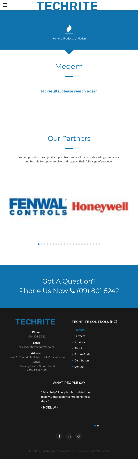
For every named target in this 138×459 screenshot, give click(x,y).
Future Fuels (82, 354)
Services (79, 342)
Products (68, 38)
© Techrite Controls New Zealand (51, 451)
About (78, 348)
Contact (79, 366)
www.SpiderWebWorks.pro (93, 451)
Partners (79, 335)
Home (56, 38)
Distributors (81, 360)
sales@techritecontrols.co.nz (37, 346)
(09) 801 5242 (94, 291)
